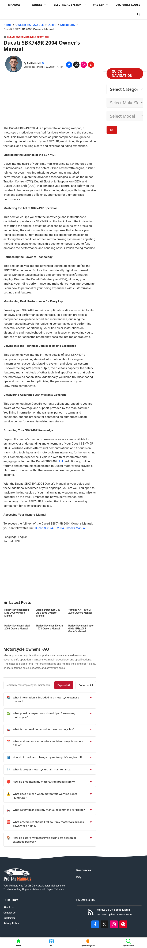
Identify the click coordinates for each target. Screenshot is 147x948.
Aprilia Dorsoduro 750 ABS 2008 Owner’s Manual (48, 612)
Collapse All (86, 685)
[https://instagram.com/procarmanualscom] (114, 924)
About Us (8, 907)
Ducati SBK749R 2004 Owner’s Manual (60, 528)
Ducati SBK (43, 37)
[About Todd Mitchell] (13, 65)
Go (112, 130)
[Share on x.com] (76, 65)
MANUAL (18, 5)
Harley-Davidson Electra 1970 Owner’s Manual (49, 627)
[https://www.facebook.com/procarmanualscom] (95, 924)
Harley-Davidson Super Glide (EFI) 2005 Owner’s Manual (81, 628)
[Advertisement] (49, 101)
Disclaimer (9, 918)
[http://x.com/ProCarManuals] (104, 924)
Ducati (11, 37)
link (61, 461)
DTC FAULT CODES (128, 5)
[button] (139, 14)
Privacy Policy (11, 923)
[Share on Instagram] (84, 65)
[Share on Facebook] (69, 65)
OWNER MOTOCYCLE (26, 37)
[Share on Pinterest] (91, 65)
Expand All (64, 685)
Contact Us (9, 912)
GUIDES (41, 5)
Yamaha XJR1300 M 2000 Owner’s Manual (80, 611)
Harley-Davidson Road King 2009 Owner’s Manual (16, 612)
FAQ (78, 877)
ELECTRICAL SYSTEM (71, 5)
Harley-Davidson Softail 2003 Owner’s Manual (17, 627)
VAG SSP (102, 5)
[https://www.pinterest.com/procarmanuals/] (123, 924)
